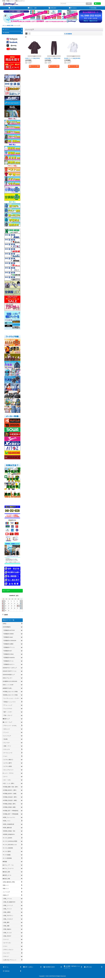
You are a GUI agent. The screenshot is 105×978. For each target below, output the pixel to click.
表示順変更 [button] (68, 33)
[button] (93, 8)
